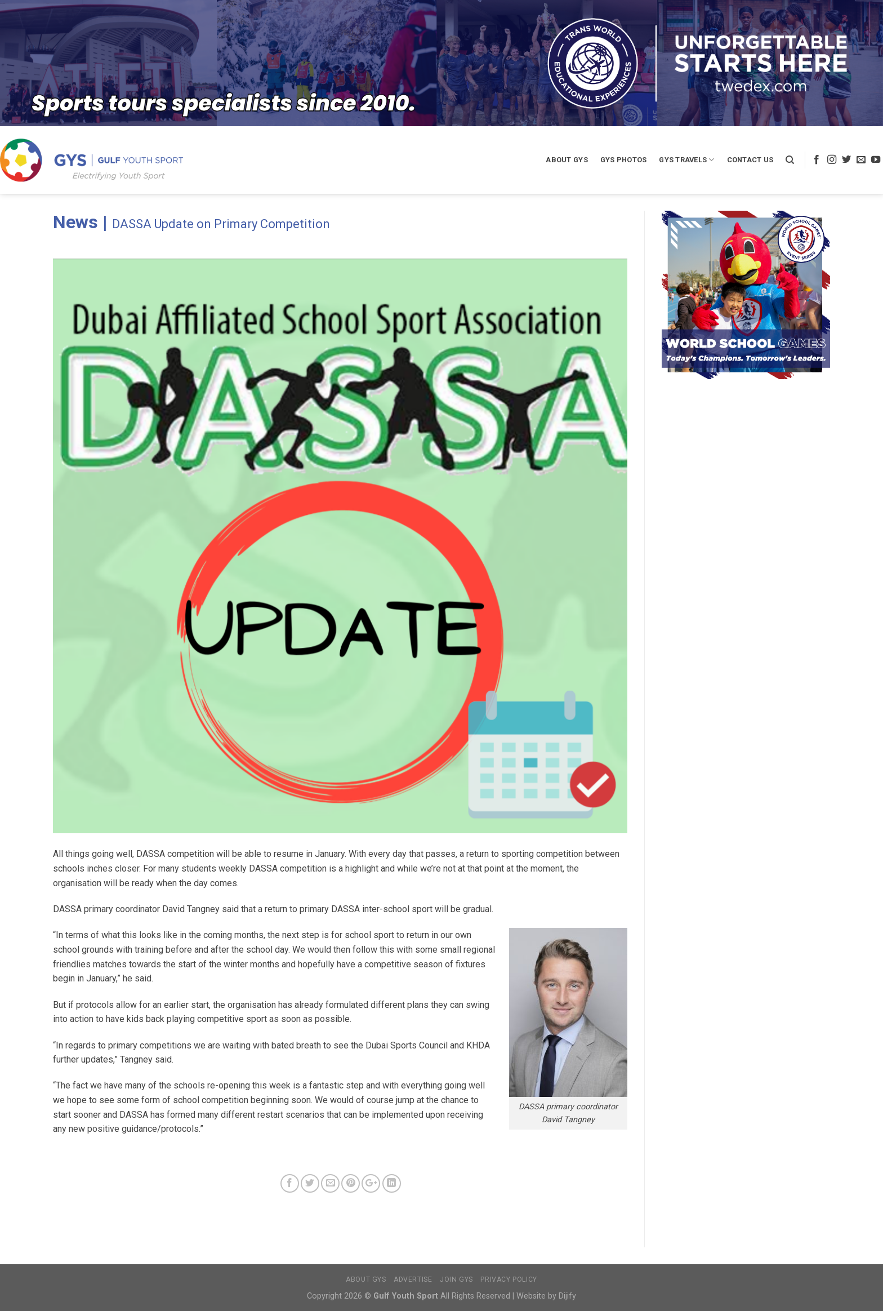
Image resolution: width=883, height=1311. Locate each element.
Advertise (413, 1279)
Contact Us (750, 159)
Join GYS (456, 1279)
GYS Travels (686, 159)
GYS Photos (623, 159)
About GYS (566, 159)
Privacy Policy (508, 1279)
